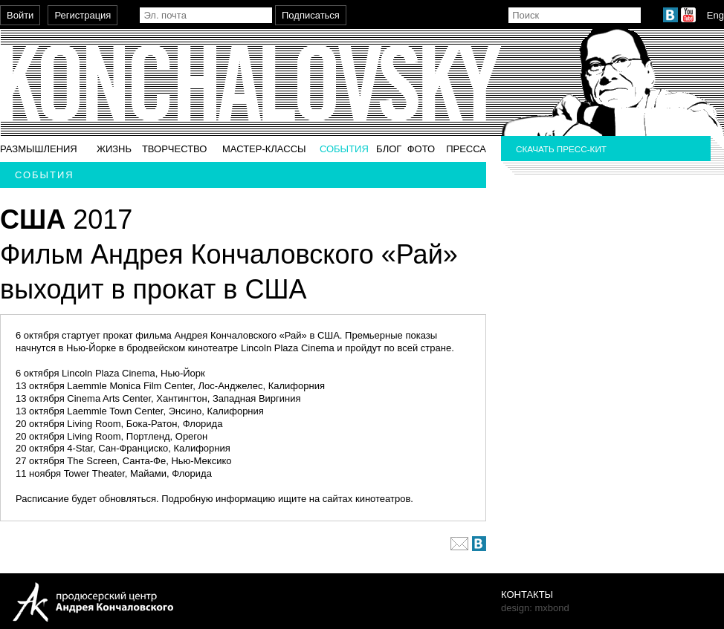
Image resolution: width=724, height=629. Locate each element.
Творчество (174, 148)
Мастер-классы (264, 148)
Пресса (466, 148)
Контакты (527, 594)
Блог (388, 148)
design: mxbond (535, 607)
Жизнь (114, 148)
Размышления (38, 148)
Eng (715, 15)
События (344, 148)
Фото (421, 148)
